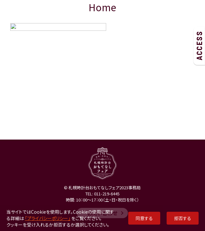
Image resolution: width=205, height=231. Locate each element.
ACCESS (199, 45)
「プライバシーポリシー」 (47, 218)
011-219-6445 (107, 194)
